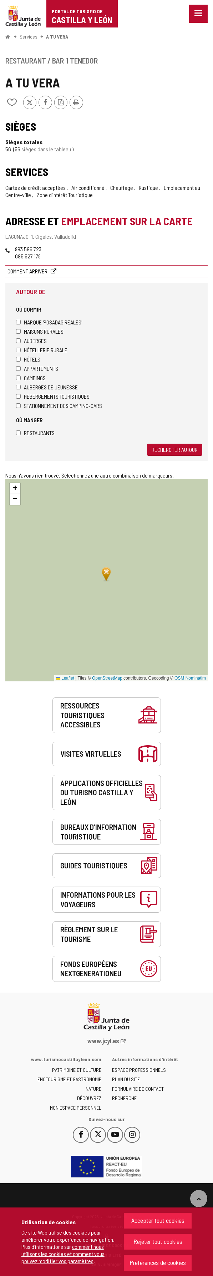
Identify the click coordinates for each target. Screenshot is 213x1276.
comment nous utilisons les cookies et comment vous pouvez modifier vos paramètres (63, 1253)
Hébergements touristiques (53, 396)
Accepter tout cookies (157, 1220)
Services (28, 37)
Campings (31, 377)
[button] (15, 488)
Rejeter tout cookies (157, 1241)
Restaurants (35, 432)
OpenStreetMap (107, 678)
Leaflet (65, 678)
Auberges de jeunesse (47, 387)
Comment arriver (28, 271)
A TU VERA (57, 37)
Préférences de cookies (158, 1262)
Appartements (37, 368)
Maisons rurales (40, 331)
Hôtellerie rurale (41, 350)
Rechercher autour (175, 449)
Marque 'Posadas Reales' (49, 322)
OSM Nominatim (190, 678)
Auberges (31, 340)
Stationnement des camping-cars (59, 405)
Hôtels (28, 359)
